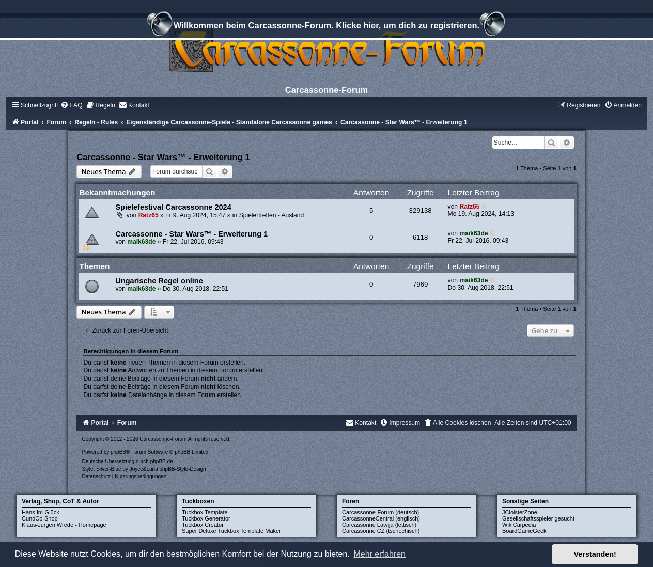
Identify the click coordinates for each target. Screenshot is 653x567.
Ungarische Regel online (159, 281)
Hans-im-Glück (40, 512)
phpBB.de (161, 461)
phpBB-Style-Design (182, 469)
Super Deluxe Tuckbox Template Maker (231, 531)
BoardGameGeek (524, 531)
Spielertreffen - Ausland (271, 215)
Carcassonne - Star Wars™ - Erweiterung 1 (163, 157)
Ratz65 (148, 215)
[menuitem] (71, 105)
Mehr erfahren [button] (379, 553)
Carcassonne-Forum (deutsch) (380, 512)
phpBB (118, 452)
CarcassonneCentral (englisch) (381, 518)
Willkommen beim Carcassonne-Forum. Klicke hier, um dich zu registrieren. (326, 26)
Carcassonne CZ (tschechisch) (380, 531)
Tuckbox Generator (206, 518)
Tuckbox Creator (203, 525)
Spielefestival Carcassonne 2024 (173, 207)
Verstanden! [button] (595, 554)
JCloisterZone (519, 512)
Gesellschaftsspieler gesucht (538, 518)
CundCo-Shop (40, 518)
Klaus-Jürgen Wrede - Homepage (64, 525)
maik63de (141, 241)
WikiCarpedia (519, 525)
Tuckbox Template (205, 512)
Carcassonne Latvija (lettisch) (379, 525)
